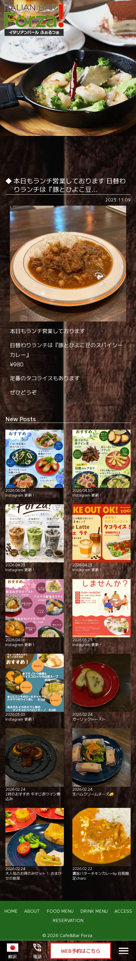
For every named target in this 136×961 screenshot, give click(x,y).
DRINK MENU (94, 911)
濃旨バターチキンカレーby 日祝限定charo (101, 844)
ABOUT (32, 911)
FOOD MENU (60, 911)
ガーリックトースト (101, 687)
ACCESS (123, 911)
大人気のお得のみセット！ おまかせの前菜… (34, 844)
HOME (11, 911)
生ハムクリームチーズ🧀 (101, 762)
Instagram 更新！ (34, 463)
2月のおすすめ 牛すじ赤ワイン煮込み (34, 764)
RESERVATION (68, 920)
